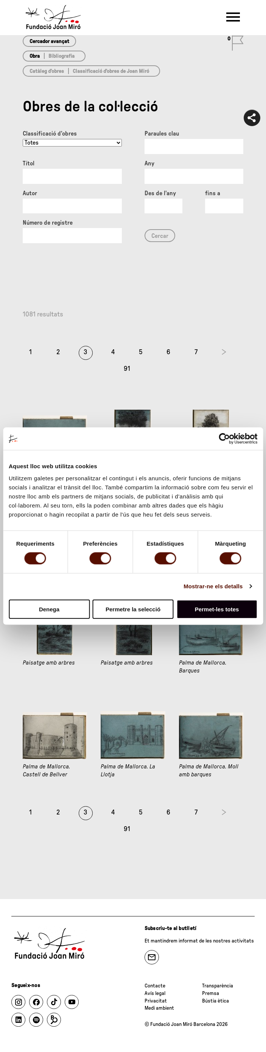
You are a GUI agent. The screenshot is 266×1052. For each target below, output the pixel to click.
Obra (35, 56)
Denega (49, 609)
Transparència (217, 986)
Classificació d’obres (50, 134)
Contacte (155, 986)
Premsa (210, 993)
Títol (28, 163)
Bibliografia (61, 56)
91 (127, 369)
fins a (212, 193)
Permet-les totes (217, 609)
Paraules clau (162, 134)
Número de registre (48, 223)
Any (149, 163)
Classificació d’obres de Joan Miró (111, 71)
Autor (30, 193)
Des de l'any (160, 193)
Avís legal (155, 993)
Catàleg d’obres (47, 71)
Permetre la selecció (133, 609)
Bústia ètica (215, 1001)
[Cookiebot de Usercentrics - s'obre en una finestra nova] (224, 438)
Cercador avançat (49, 41)
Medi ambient (159, 1008)
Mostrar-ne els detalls (213, 586)
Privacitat (156, 1001)
